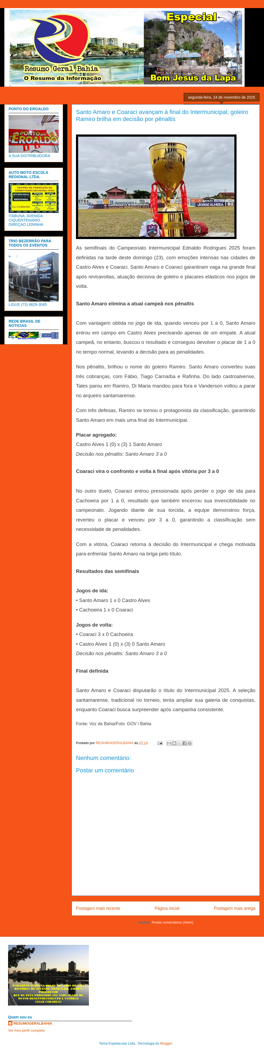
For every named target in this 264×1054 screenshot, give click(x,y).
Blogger (166, 1043)
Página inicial (167, 908)
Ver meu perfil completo (26, 1030)
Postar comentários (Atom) (172, 922)
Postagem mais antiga (234, 908)
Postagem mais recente (98, 908)
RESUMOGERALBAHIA (32, 1023)
